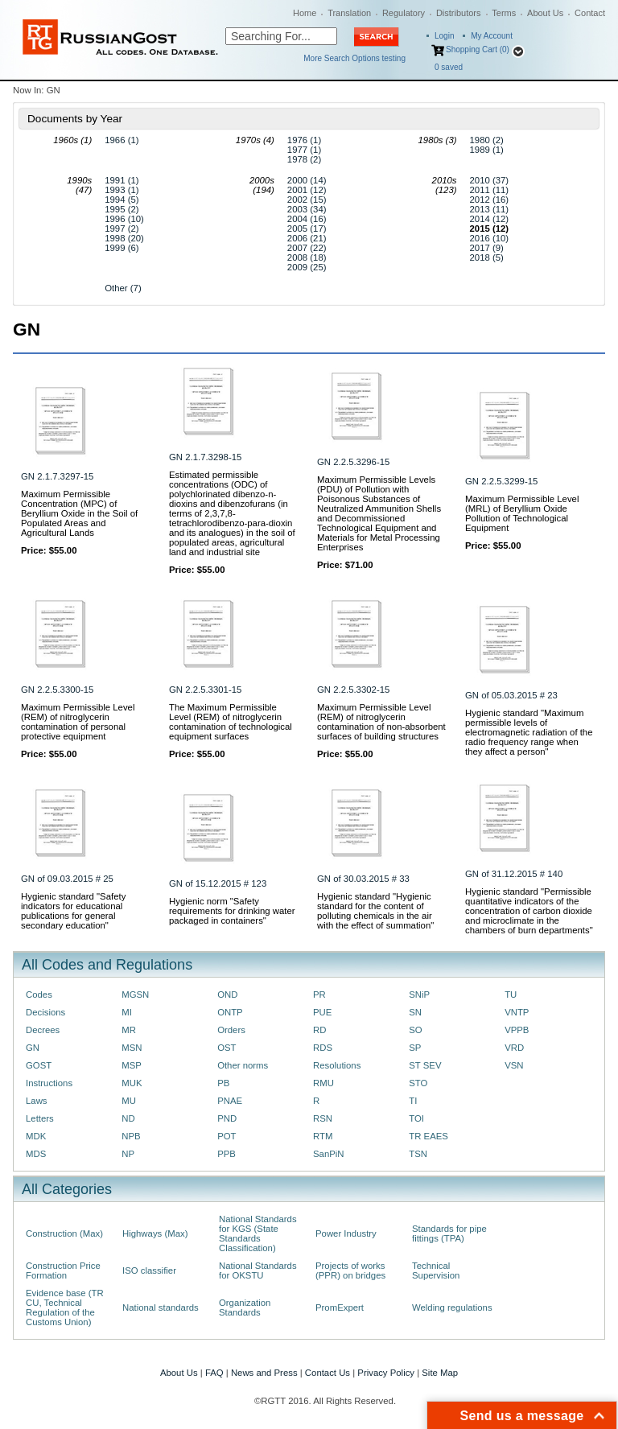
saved (449, 67)
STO (418, 1083)
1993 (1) (121, 190)
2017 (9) (487, 248)
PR (319, 994)
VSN (514, 1065)
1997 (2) (121, 228)
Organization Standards (244, 1307)
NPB (131, 1136)
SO (415, 1030)
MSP (132, 1065)
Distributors (458, 13)
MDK (36, 1136)
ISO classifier (149, 1270)
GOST (39, 1065)
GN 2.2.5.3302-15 (353, 689)
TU (511, 994)
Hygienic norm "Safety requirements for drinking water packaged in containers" (232, 910)
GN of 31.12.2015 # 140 (513, 874)
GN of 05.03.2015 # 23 (511, 695)
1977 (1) (304, 149)
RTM (322, 1136)
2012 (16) (489, 199)
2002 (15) (307, 199)
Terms (504, 13)
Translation (349, 13)
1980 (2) (487, 140)
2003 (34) (307, 209)
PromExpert (339, 1307)
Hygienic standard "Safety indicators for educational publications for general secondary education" (73, 911)
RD (319, 1030)
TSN (418, 1154)
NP (128, 1154)
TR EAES (428, 1136)
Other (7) (123, 288)
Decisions (45, 1012)
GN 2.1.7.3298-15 (205, 457)
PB (223, 1083)
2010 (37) (489, 180)
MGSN (135, 994)
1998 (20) (124, 238)
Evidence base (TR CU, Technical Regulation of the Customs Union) (65, 1307)
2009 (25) (307, 267)
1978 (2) (304, 159)
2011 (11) (489, 190)
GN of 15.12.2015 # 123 (217, 883)
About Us (545, 13)
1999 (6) (121, 248)
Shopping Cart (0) (477, 49)
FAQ (214, 1373)
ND (128, 1118)
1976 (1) (304, 140)
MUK (132, 1083)
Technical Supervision (435, 1270)
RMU (323, 1083)
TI (413, 1101)
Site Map (440, 1373)
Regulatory (403, 13)
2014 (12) (489, 219)
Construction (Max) (64, 1233)
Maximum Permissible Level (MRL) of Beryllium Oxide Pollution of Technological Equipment (522, 513)
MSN (132, 1047)
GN (32, 1047)
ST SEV (425, 1065)
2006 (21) (307, 238)
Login (444, 35)
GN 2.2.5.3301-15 (205, 689)
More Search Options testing (354, 58)
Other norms (242, 1065)
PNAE (229, 1101)
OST (226, 1047)
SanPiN (328, 1154)
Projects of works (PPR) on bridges (350, 1270)
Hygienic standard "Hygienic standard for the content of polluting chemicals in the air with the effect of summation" (375, 911)
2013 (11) (489, 209)
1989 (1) (487, 149)
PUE (322, 1012)
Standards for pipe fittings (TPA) (449, 1233)
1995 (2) (121, 209)
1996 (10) (124, 219)
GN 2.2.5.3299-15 (501, 481)
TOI (416, 1118)
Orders (231, 1030)
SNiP (419, 994)
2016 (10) (489, 238)
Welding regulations (452, 1307)
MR (129, 1030)
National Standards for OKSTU (258, 1270)
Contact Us (327, 1373)
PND (227, 1118)
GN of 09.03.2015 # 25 (67, 878)
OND (227, 994)
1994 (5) (121, 199)
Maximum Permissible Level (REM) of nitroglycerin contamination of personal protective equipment (77, 721)
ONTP (230, 1012)
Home (304, 13)
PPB (226, 1154)
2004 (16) (307, 219)
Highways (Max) (154, 1233)
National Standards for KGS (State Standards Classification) (258, 1233)
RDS (322, 1047)
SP (415, 1047)
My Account (492, 35)
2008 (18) (307, 257)
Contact (590, 13)
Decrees (43, 1030)
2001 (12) (307, 190)
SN (415, 1012)
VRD (514, 1047)
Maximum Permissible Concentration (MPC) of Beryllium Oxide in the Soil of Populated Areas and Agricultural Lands (79, 513)
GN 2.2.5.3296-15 (353, 462)
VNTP (517, 1012)
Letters (40, 1118)
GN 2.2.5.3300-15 (57, 689)
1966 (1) (121, 140)
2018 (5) (487, 257)
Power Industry (346, 1233)
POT (226, 1136)
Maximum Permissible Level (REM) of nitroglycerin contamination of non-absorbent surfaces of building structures (381, 721)
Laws (36, 1101)
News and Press (264, 1373)
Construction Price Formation (63, 1270)
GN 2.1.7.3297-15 (57, 476)
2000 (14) (307, 180)
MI (127, 1012)
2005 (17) (307, 228)
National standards (160, 1307)
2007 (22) (307, 248)
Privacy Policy (385, 1373)
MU (129, 1101)
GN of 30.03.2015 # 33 (363, 878)
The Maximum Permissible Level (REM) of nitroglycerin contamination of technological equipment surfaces (230, 721)
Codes (39, 994)
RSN (322, 1118)
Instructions (49, 1083)
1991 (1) (121, 180)
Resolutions (336, 1065)
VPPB (517, 1030)
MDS (36, 1154)
